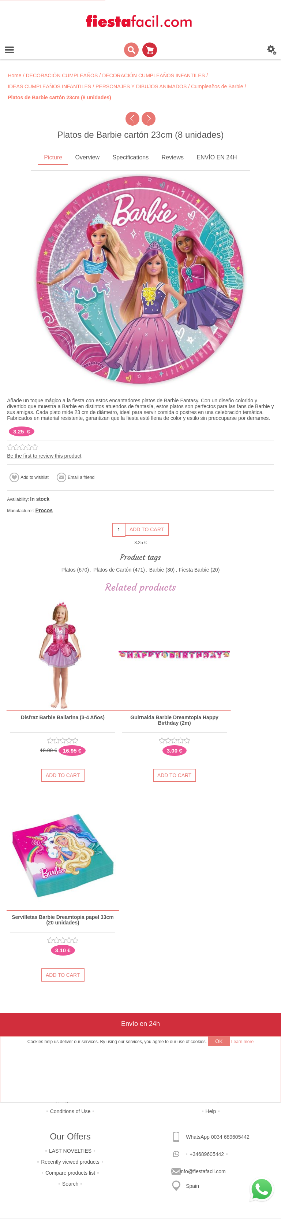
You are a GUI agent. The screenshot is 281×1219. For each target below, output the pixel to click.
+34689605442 (207, 1154)
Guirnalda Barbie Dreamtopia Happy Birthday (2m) (174, 720)
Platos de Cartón (112, 570)
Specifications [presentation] (131, 157)
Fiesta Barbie (194, 570)
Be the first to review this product (44, 456)
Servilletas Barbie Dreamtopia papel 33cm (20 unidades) (63, 920)
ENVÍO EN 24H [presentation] (216, 157)
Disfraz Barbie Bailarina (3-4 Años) (63, 717)
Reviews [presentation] (173, 157)
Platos (68, 570)
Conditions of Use (70, 1111)
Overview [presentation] (87, 157)
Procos (44, 510)
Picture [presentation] (53, 157)
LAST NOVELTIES (70, 1151)
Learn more (242, 1041)
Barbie (156, 570)
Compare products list (70, 1173)
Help (211, 1111)
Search (70, 1184)
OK (218, 1041)
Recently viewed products (70, 1162)
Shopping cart (149, 50)
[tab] (53, 158)
